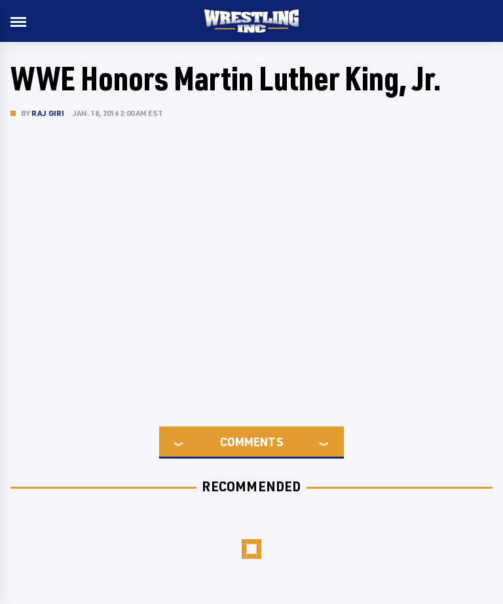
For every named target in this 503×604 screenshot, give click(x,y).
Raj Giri (48, 113)
